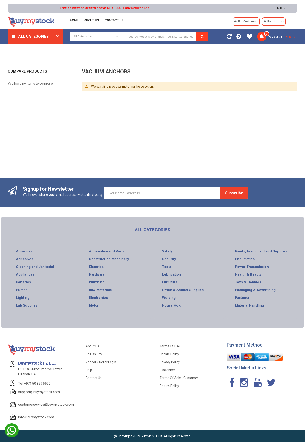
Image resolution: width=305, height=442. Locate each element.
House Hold (171, 305)
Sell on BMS (95, 354)
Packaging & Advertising (255, 290)
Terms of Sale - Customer (179, 378)
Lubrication (171, 274)
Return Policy (169, 386)
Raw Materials (100, 290)
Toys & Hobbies (248, 282)
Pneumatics (245, 259)
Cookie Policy (169, 354)
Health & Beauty (248, 274)
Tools (166, 267)
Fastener (242, 298)
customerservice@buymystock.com (46, 404)
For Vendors (275, 21)
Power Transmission (252, 267)
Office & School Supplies (183, 290)
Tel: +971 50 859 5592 (34, 383)
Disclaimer (167, 370)
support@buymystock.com (39, 392)
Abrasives (24, 251)
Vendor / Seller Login (101, 362)
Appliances (25, 274)
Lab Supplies (26, 305)
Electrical (96, 267)
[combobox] (139, 36)
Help (89, 370)
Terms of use (170, 346)
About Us (92, 346)
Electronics (98, 298)
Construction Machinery (109, 259)
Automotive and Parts (106, 251)
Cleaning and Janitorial (35, 267)
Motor (94, 305)
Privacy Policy (170, 362)
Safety (167, 251)
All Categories (33, 36)
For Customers (248, 21)
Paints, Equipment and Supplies (261, 251)
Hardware (97, 274)
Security (169, 259)
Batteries (23, 282)
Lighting (22, 298)
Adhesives (24, 259)
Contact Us (94, 378)
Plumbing (96, 282)
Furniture (169, 282)
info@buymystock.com (36, 417)
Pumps (21, 290)
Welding (169, 298)
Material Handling (249, 305)
